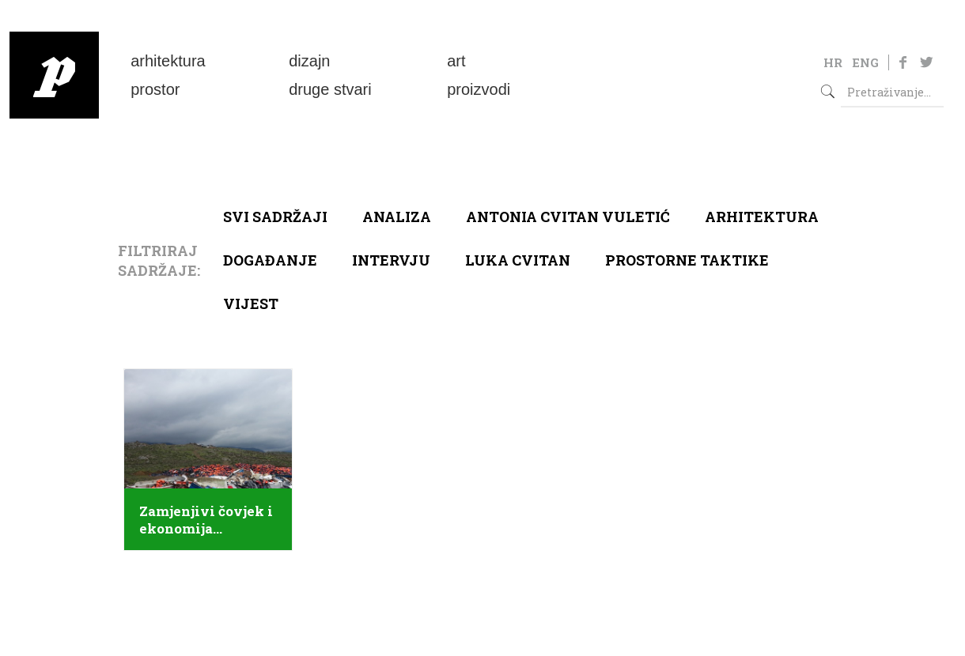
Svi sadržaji (275, 216)
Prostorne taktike (687, 260)
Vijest (250, 303)
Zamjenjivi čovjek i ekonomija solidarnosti (206, 520)
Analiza (396, 216)
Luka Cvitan (517, 260)
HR (832, 62)
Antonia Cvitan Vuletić (568, 216)
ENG (865, 62)
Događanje (270, 260)
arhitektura (762, 216)
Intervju (391, 260)
